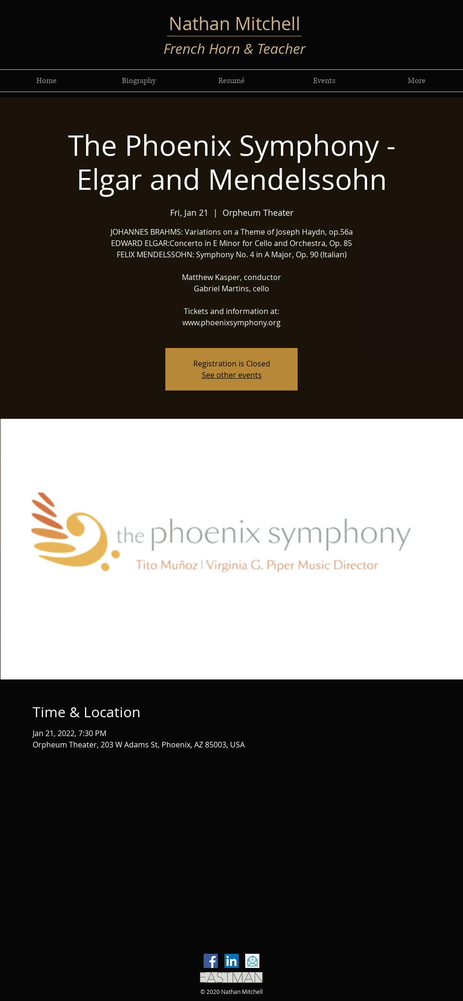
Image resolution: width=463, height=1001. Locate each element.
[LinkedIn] (231, 961)
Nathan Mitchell (234, 23)
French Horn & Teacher (234, 48)
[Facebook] (211, 961)
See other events (232, 375)
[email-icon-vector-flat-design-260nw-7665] (252, 961)
